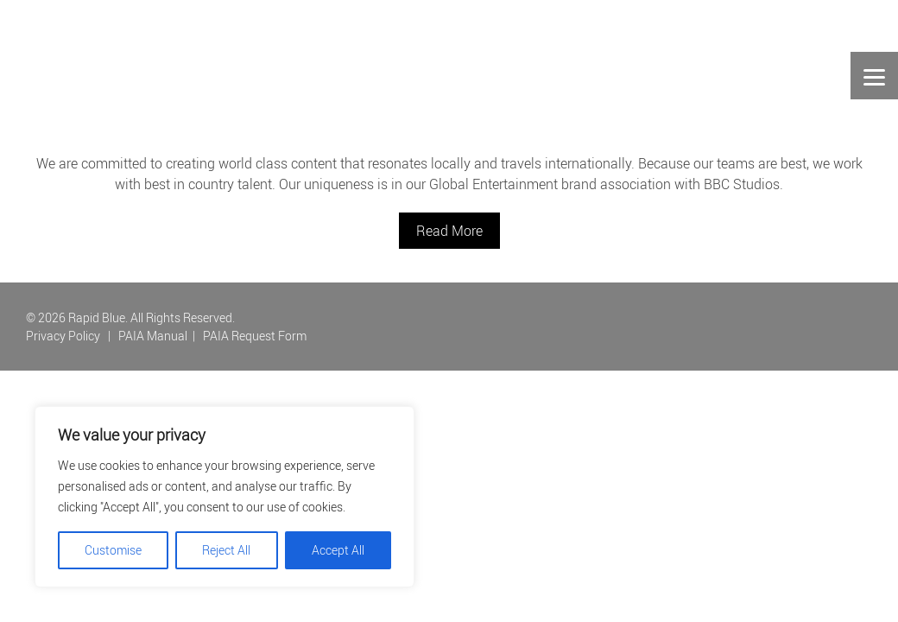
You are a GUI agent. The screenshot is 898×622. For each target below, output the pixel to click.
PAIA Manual (152, 335)
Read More (449, 230)
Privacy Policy (63, 335)
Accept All (338, 550)
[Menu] (874, 75)
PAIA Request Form (255, 335)
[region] (224, 496)
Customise (113, 550)
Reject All (226, 550)
